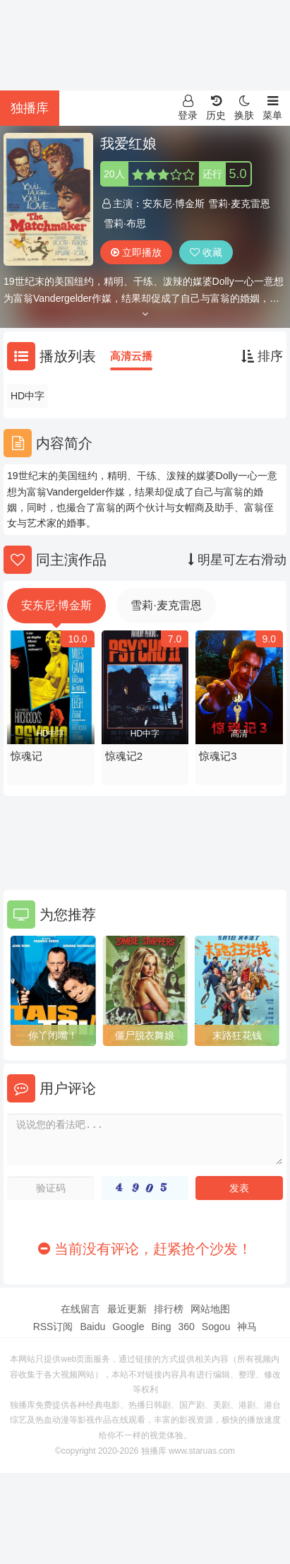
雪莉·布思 (125, 223)
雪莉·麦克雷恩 (239, 203)
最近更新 (127, 1309)
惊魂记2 (124, 756)
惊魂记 (26, 756)
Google (128, 1326)
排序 (262, 356)
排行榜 (168, 1309)
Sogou (216, 1326)
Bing (161, 1326)
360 (186, 1326)
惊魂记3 (217, 756)
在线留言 (80, 1309)
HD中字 (27, 395)
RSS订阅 (53, 1326)
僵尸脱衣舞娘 (144, 1035)
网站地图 (210, 1309)
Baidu (92, 1326)
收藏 (206, 252)
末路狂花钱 (237, 1035)
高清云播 (131, 356)
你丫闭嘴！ (53, 1035)
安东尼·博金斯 (174, 203)
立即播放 (136, 252)
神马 (247, 1326)
